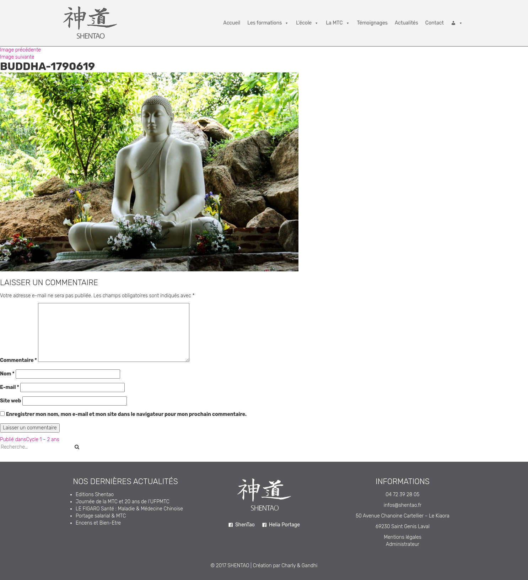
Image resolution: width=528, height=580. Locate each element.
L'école (307, 23)
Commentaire (18, 360)
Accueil (231, 23)
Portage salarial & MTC (101, 516)
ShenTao (245, 525)
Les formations (268, 23)
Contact (434, 23)
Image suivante (17, 57)
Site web (10, 401)
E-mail (9, 387)
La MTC (338, 23)
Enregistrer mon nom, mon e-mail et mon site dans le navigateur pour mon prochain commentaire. (126, 414)
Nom (7, 374)
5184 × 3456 (63, 275)
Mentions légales (402, 537)
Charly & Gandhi (299, 566)
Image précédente (20, 50)
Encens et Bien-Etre (98, 523)
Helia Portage (284, 525)
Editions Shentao (95, 495)
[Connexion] (457, 23)
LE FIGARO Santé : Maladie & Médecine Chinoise (129, 509)
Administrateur (402, 544)
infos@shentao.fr (402, 505)
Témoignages (372, 23)
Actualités (406, 23)
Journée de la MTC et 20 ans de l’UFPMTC (122, 502)
